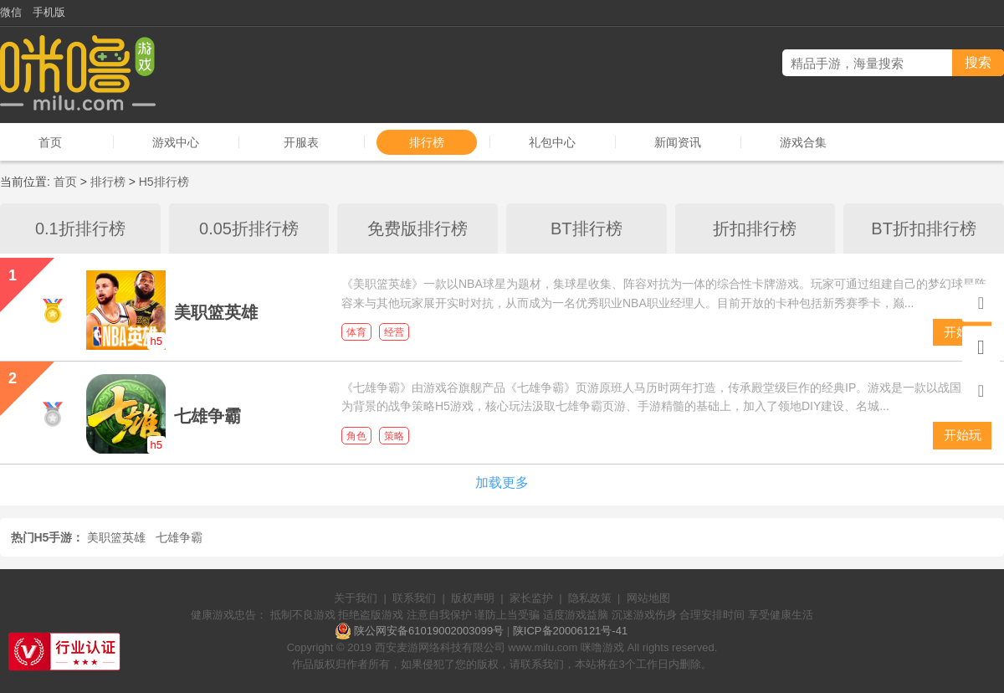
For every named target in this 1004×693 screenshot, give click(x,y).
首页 (50, 142)
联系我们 (414, 598)
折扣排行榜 (755, 228)
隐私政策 (590, 598)
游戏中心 (175, 142)
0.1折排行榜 (80, 228)
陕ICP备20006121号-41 (570, 630)
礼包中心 (552, 142)
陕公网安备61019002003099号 (429, 630)
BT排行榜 (586, 228)
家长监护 (531, 598)
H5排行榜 (164, 181)
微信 (11, 12)
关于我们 (355, 598)
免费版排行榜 (417, 228)
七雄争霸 (179, 537)
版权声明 (472, 598)
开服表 (301, 142)
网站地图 (648, 598)
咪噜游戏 (602, 647)
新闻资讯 (677, 142)
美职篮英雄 (116, 537)
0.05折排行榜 (249, 228)
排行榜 (426, 142)
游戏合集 (803, 142)
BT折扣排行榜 (923, 228)
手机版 (49, 12)
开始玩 (962, 435)
